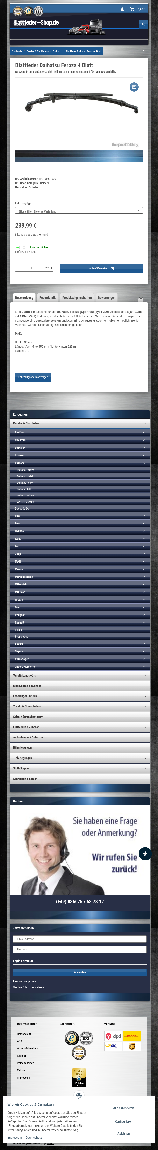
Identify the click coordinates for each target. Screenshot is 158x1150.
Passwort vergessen (24, 981)
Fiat (17, 515)
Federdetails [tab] (48, 298)
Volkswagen (22, 659)
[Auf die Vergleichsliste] (134, 87)
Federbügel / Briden (25, 696)
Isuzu (18, 538)
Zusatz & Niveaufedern (27, 706)
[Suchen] (143, 24)
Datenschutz (24, 1034)
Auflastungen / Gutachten (28, 737)
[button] (122, 9)
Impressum (23, 1077)
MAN (18, 561)
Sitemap (22, 1055)
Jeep (18, 554)
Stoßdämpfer (21, 768)
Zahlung (21, 1070)
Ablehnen (121, 1131)
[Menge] (31, 267)
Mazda (19, 569)
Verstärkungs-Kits (24, 675)
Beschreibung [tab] (24, 298)
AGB (19, 1041)
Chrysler (20, 447)
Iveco (18, 546)
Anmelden (80, 972)
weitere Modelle (25, 501)
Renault (19, 622)
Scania (19, 629)
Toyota (19, 651)
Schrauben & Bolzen (25, 779)
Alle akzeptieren (120, 1106)
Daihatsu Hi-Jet (25, 476)
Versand (43, 234)
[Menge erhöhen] (51, 267)
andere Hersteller (25, 666)
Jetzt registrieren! (34, 987)
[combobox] (79, 210)
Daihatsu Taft (24, 489)
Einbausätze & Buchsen (27, 686)
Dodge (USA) (22, 508)
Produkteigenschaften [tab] (77, 298)
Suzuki (19, 643)
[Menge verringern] (17, 267)
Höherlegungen (22, 747)
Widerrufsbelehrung (28, 1048)
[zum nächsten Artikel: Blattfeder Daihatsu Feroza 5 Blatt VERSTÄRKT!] (144, 51)
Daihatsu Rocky (25, 482)
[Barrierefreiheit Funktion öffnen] (145, 853)
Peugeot (20, 615)
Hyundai (20, 531)
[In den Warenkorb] (101, 268)
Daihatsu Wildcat (26, 495)
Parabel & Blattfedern (26, 423)
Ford (17, 523)
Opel (17, 607)
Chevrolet (20, 440)
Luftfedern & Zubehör (26, 727)
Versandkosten (25, 1063)
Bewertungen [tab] (106, 298)
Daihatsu (45, 183)
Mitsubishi (21, 584)
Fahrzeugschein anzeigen (33, 377)
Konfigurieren (121, 1119)
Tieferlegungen (22, 758)
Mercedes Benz (24, 576)
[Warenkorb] (137, 9)
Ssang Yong (21, 636)
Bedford (19, 432)
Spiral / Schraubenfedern (28, 717)
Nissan (19, 599)
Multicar (20, 592)
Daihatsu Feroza (25, 469)
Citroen (19, 455)
